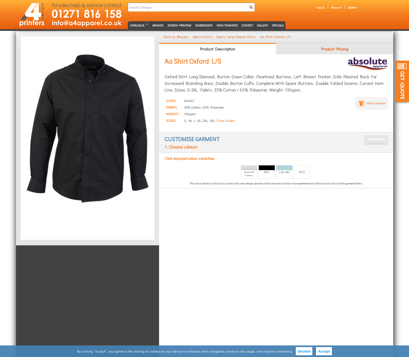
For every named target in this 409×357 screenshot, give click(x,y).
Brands (157, 25)
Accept (324, 351)
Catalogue (137, 25)
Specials (278, 25)
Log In (320, 7)
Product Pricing (334, 49)
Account (336, 7)
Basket (352, 7)
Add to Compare (375, 103)
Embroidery (203, 25)
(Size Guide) (225, 120)
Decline (304, 351)
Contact (247, 25)
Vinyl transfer (227, 25)
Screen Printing (179, 25)
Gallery (262, 25)
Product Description (217, 49)
